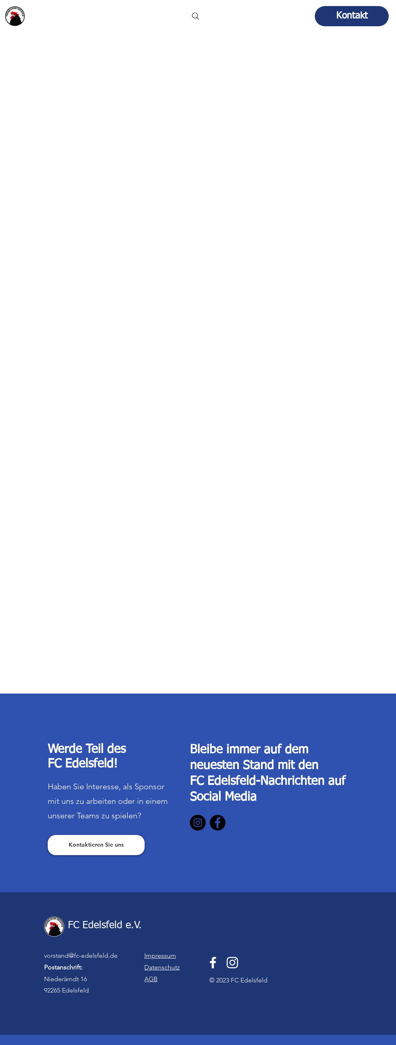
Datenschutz (162, 967)
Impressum (160, 955)
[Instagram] (198, 823)
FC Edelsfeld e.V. (67, 13)
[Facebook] (217, 823)
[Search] (195, 16)
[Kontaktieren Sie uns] (96, 845)
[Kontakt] (352, 16)
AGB (151, 979)
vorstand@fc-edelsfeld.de (81, 955)
